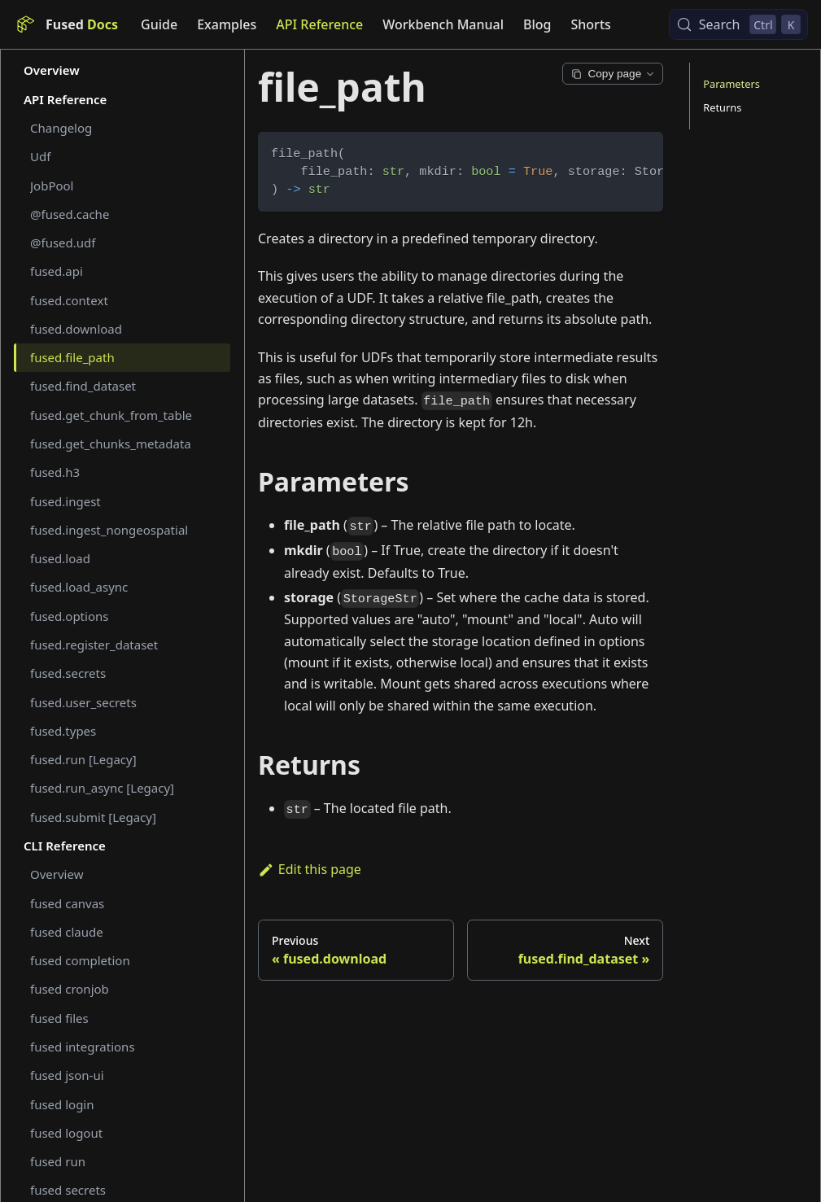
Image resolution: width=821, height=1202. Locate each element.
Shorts (591, 24)
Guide (159, 24)
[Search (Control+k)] (738, 24)
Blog (537, 24)
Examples (226, 24)
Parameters (731, 83)
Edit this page (309, 869)
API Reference (319, 24)
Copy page (612, 74)
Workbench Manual (443, 24)
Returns (722, 107)
